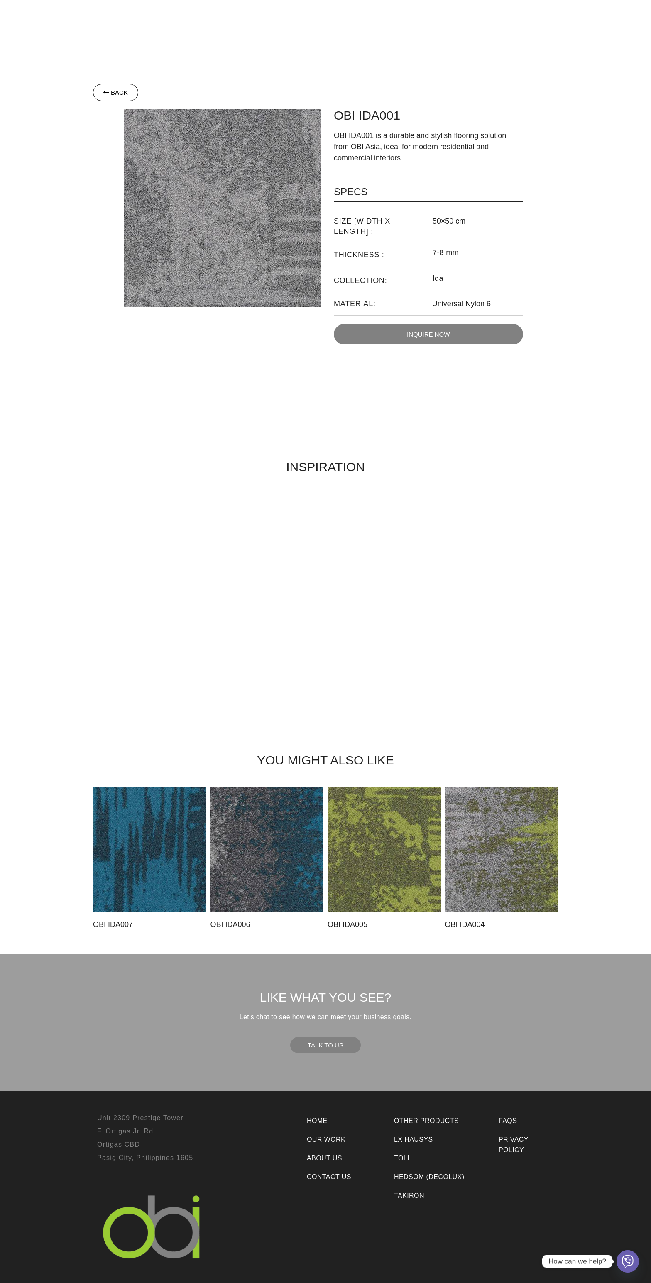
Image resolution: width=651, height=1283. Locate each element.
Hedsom (188, 22)
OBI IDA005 (347, 924)
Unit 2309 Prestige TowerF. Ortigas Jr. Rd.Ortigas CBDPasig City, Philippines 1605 (145, 1137)
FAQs (508, 1120)
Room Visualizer (360, 40)
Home (317, 1120)
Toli (281, 22)
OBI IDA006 (230, 924)
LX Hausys (240, 22)
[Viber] (628, 1261)
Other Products (374, 22)
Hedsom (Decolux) (429, 1176)
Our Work (436, 22)
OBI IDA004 (465, 924)
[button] (188, 22)
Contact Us (530, 22)
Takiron (315, 22)
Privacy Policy (514, 1144)
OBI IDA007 (113, 924)
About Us (482, 22)
